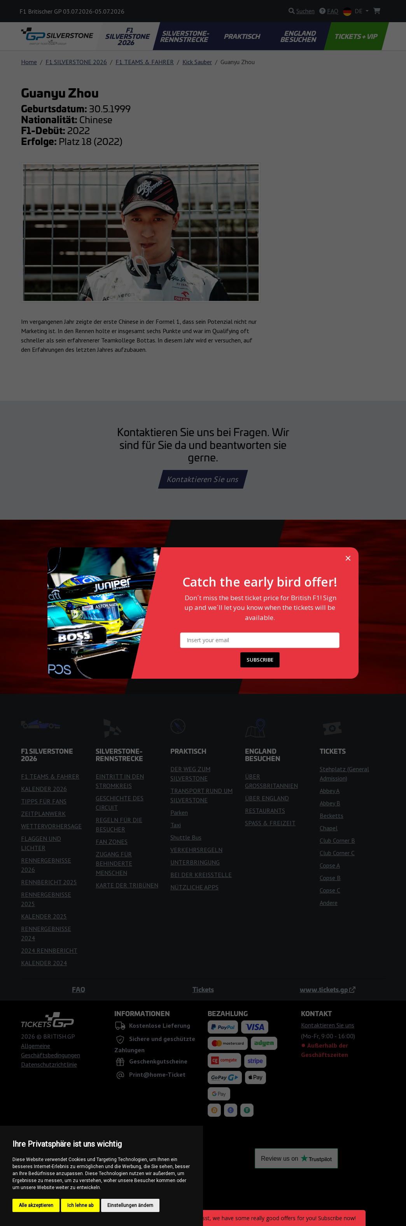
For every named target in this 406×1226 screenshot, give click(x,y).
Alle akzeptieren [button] (36, 1205)
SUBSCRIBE (260, 659)
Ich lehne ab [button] (80, 1205)
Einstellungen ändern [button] (130, 1205)
